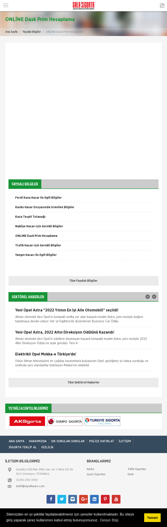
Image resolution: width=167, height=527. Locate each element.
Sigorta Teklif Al (23, 447)
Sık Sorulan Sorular (68, 441)
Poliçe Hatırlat (101, 441)
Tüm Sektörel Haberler (84, 382)
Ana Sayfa (11, 32)
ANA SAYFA (16, 441)
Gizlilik (47, 447)
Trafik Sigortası (137, 469)
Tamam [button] (152, 517)
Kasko (90, 469)
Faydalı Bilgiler (32, 32)
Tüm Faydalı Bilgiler (83, 280)
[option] (83, 199)
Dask (131, 474)
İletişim (125, 441)
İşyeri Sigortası (96, 474)
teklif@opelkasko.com (30, 486)
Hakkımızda (38, 441)
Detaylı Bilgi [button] (109, 520)
